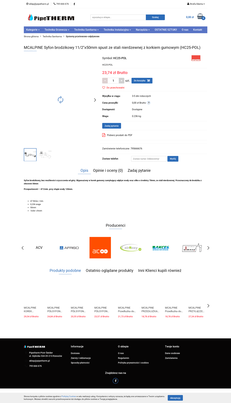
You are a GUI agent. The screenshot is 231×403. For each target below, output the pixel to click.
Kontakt (197, 29)
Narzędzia (143, 29)
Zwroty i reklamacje (81, 358)
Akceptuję (175, 398)
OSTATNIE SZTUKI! (166, 29)
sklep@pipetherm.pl (39, 360)
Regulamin (123, 358)
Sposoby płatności (80, 362)
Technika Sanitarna (86, 29)
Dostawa (75, 353)
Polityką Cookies (68, 396)
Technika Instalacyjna (117, 29)
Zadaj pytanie (112, 126)
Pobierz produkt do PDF (117, 135)
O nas (185, 29)
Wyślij (173, 158)
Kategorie (33, 29)
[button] (77, 346)
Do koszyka (142, 80)
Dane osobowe (172, 353)
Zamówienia (171, 358)
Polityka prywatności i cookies (133, 362)
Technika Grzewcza (57, 29)
